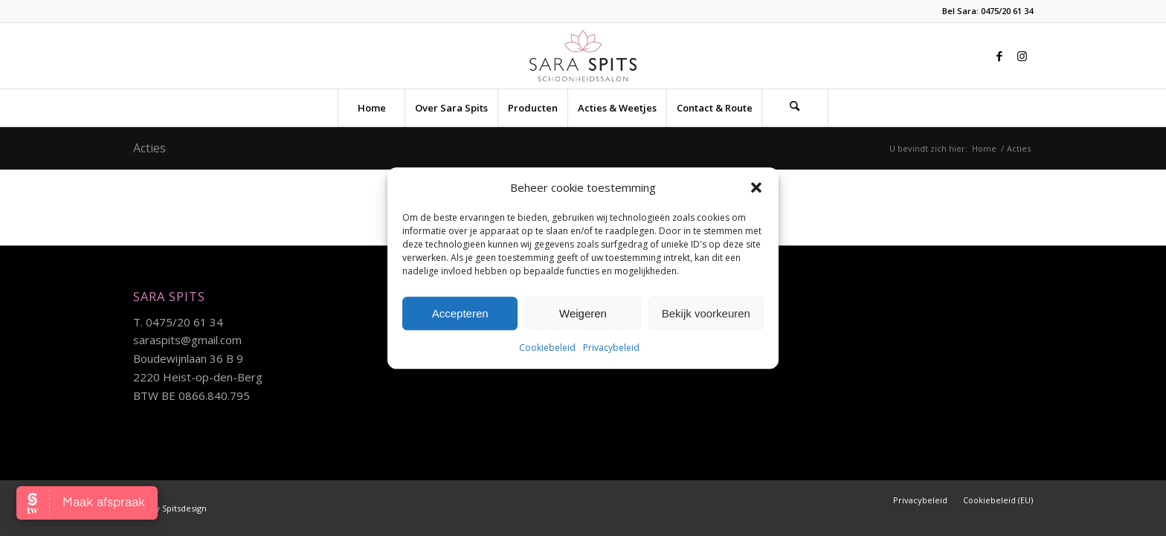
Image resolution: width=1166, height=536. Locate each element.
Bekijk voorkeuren (706, 313)
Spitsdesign (184, 508)
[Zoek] (794, 107)
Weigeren (583, 313)
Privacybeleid (611, 348)
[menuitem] (371, 107)
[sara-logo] (583, 55)
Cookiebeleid (547, 348)
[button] (756, 187)
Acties (149, 148)
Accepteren (460, 313)
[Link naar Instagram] (1022, 56)
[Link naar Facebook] (999, 56)
